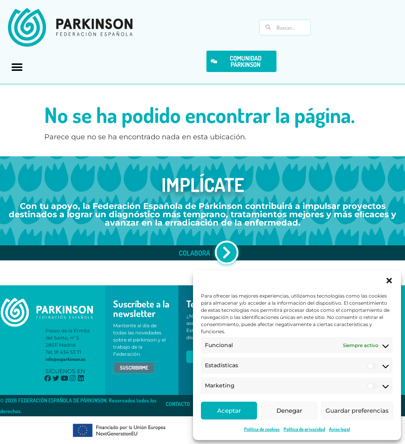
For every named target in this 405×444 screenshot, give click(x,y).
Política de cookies (262, 429)
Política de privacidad (304, 429)
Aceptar (229, 410)
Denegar (289, 410)
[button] (389, 281)
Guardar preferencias (357, 410)
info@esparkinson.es (65, 359)
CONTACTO (178, 403)
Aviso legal (339, 429)
